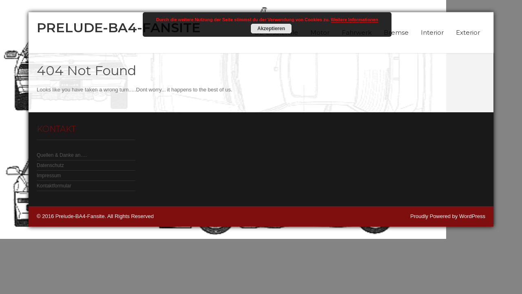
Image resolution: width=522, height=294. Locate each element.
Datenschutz (50, 165)
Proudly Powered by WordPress (447, 216)
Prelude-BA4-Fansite (119, 28)
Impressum (49, 175)
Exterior (468, 32)
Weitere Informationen (354, 19)
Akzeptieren (271, 28)
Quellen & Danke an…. (62, 155)
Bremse (396, 32)
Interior (432, 32)
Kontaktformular (54, 186)
